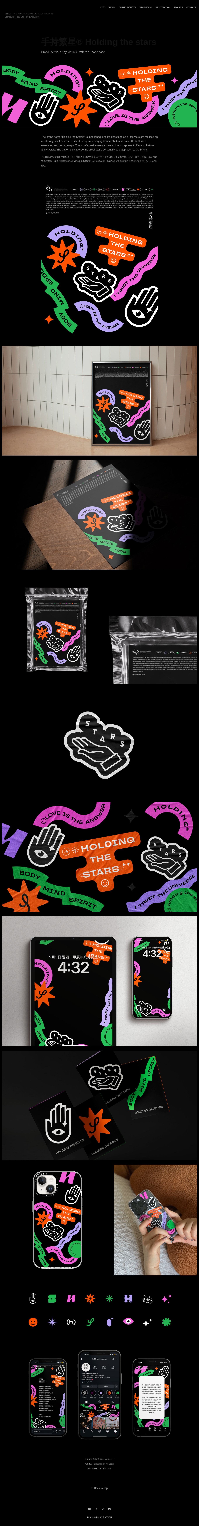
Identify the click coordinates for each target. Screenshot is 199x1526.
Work (112, 7)
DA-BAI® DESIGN (104, 1517)
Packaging (146, 7)
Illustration (163, 7)
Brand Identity (127, 7)
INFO (102, 7)
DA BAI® (17, 8)
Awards (178, 7)
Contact (191, 7)
